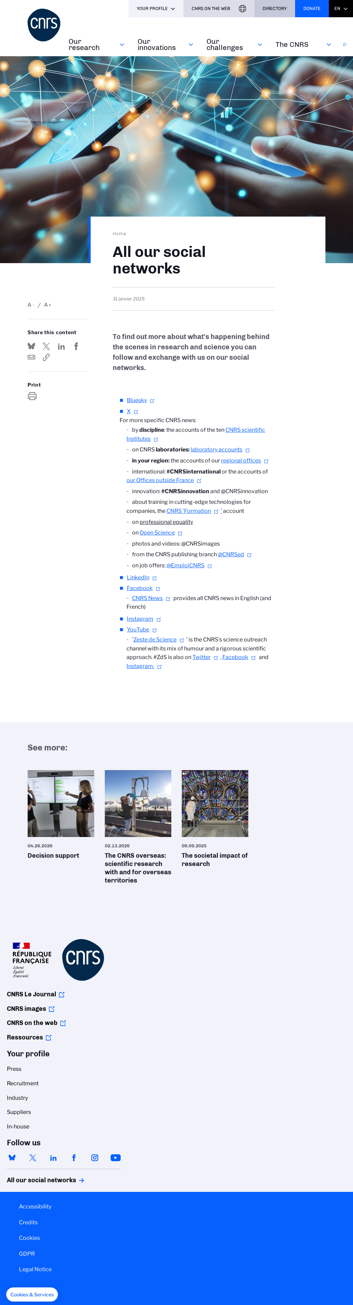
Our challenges (224, 44)
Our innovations (157, 44)
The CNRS (292, 44)
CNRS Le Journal (31, 994)
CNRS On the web (211, 8)
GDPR (27, 1254)
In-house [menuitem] (18, 1126)
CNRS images (26, 1009)
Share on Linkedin (61, 346)
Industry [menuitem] (17, 1098)
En (337, 8)
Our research (84, 44)
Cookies (29, 1238)
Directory (275, 8)
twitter (33, 1158)
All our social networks (34, 1180)
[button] (32, 1294)
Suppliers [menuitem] (19, 1112)
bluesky (12, 1158)
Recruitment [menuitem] (23, 1083)
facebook (74, 1158)
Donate (312, 8)
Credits (28, 1222)
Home (120, 233)
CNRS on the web (32, 1023)
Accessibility (35, 1206)
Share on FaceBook (76, 346)
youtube (115, 1158)
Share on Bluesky (31, 346)
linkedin (53, 1158)
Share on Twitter (46, 346)
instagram (95, 1158)
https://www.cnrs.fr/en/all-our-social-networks (46, 357)
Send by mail (31, 357)
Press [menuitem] (14, 1069)
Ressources (25, 1037)
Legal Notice (35, 1269)
